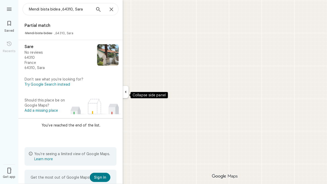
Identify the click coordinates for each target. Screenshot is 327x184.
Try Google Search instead (47, 84)
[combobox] (60, 9)
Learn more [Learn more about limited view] (43, 159)
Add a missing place (41, 110)
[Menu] (9, 8)
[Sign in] (100, 177)
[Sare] (70, 57)
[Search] (98, 10)
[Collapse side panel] (126, 92)
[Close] (111, 9)
